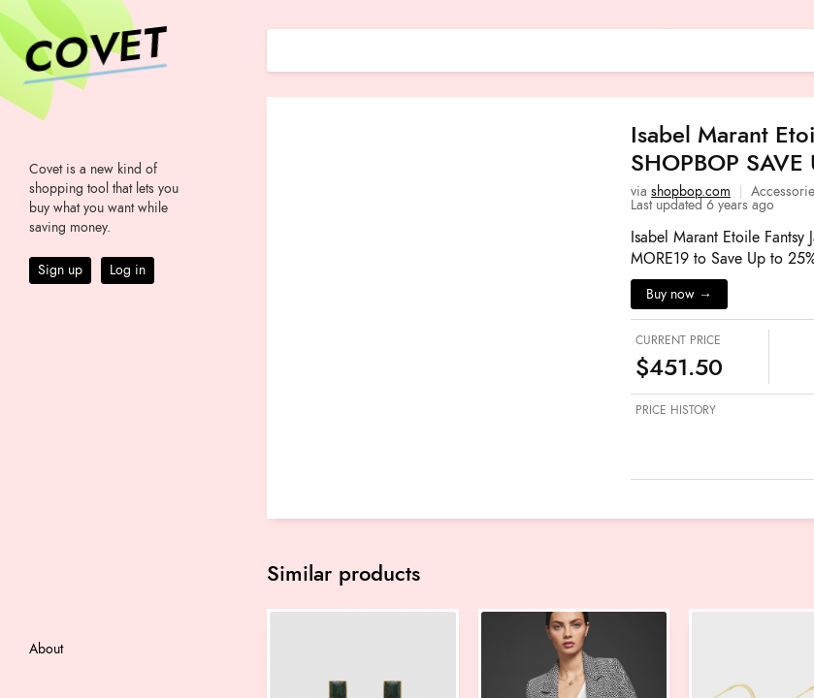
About (46, 649)
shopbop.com (691, 191)
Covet (93, 52)
